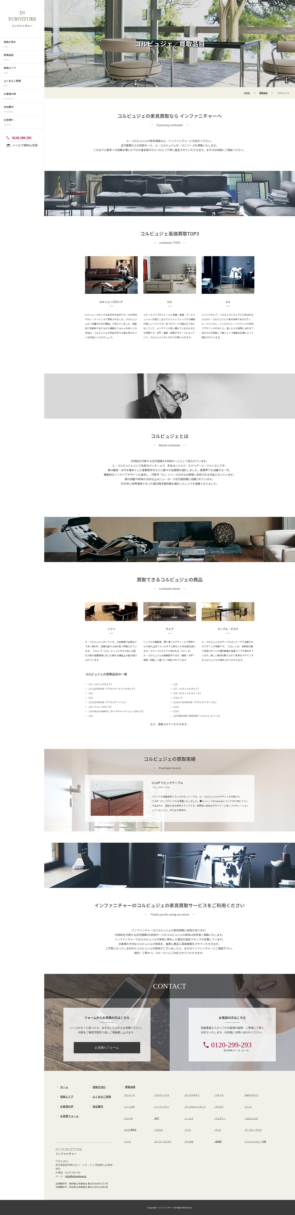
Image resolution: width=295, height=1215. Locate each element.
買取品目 (24, 57)
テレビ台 (189, 1123)
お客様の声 (24, 96)
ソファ (188, 1116)
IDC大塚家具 (130, 1116)
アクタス (159, 1116)
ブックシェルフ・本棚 (255, 1123)
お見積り (24, 122)
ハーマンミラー (162, 1102)
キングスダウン (192, 1094)
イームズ (189, 1109)
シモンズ (219, 1094)
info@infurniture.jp (75, 1176)
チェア (218, 1116)
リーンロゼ (130, 1102)
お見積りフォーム (107, 1047)
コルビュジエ (251, 1109)
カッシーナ (130, 1094)
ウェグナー (220, 1109)
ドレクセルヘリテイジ (195, 1102)
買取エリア (24, 70)
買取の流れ (24, 44)
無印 (157, 1109)
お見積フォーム (69, 1116)
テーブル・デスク (253, 1116)
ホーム (64, 1087)
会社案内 (24, 109)
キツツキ (129, 1109)
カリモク (219, 1102)
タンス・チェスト (163, 1123)
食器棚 (218, 1123)
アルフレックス (162, 1094)
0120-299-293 (21, 138)
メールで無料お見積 (25, 145)
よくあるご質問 (24, 83)
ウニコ (248, 1102)
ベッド (128, 1123)
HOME (247, 92)
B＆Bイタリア (251, 1094)
